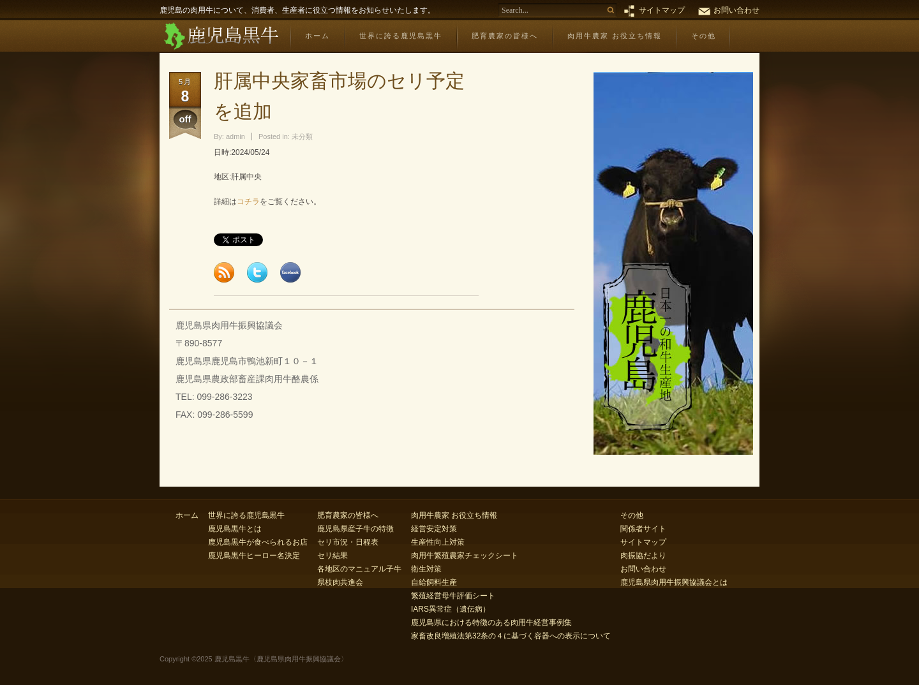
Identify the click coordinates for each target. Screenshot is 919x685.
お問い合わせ (736, 10)
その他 (703, 36)
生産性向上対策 (438, 542)
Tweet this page (257, 272)
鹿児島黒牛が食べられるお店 (258, 542)
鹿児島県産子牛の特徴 (355, 528)
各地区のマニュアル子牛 (359, 568)
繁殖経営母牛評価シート (453, 595)
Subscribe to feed (224, 272)
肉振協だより (643, 555)
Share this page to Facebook (290, 272)
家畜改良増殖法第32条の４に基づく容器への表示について (511, 635)
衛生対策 (426, 568)
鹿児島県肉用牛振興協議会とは (674, 582)
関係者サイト (643, 528)
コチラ (248, 201)
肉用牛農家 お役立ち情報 (614, 36)
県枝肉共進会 (340, 582)
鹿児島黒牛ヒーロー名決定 (254, 555)
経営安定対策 (434, 528)
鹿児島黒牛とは (235, 528)
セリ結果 (332, 555)
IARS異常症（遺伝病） (450, 609)
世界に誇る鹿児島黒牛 (400, 36)
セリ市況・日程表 (347, 542)
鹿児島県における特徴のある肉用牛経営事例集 (491, 622)
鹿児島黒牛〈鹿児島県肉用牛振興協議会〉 (220, 37)
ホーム (317, 36)
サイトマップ (662, 10)
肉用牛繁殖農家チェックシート (464, 555)
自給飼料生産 (434, 582)
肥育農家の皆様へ (505, 36)
